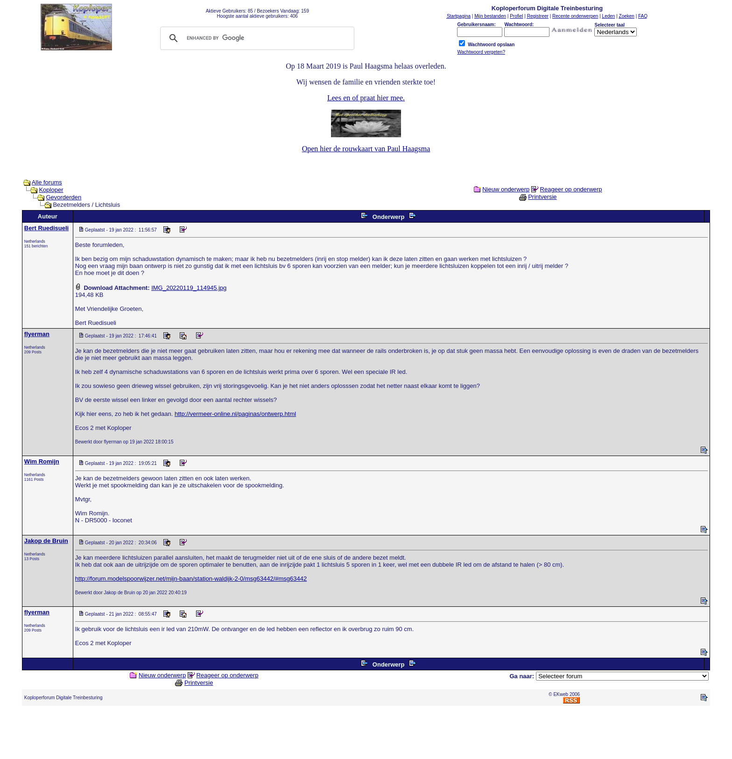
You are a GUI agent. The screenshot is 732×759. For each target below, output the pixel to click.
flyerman (36, 333)
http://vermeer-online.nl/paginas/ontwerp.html (235, 413)
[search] (256, 38)
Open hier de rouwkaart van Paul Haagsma (366, 149)
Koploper (51, 189)
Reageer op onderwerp (571, 189)
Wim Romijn (41, 461)
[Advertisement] (366, 734)
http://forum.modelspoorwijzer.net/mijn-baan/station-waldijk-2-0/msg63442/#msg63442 (191, 578)
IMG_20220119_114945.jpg (188, 287)
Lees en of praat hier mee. (366, 98)
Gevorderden (63, 197)
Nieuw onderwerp (505, 189)
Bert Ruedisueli (46, 228)
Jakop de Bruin (46, 540)
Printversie (542, 196)
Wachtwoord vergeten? (481, 52)
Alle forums (47, 182)
